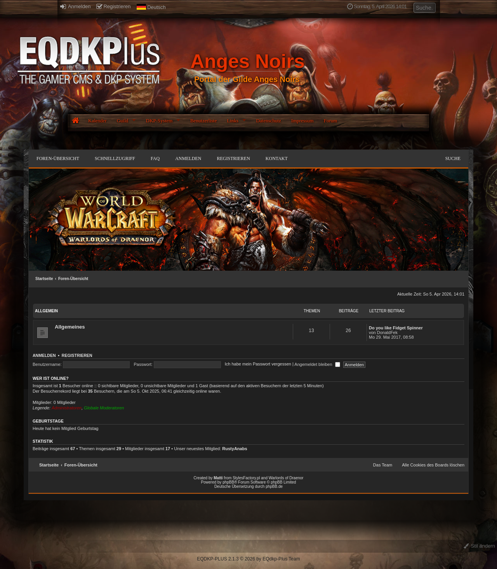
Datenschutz (268, 121)
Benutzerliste (203, 121)
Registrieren (113, 6)
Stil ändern (479, 546)
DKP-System (159, 121)
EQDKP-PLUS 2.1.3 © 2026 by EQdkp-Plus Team (248, 559)
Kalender (97, 121)
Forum (330, 121)
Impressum (302, 121)
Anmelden (75, 6)
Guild (123, 121)
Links (232, 121)
